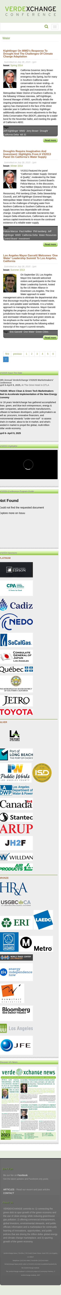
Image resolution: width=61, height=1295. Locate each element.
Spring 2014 (16, 65)
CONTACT (8, 1193)
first (7, 354)
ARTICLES (8, 1189)
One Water (29, 331)
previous (17, 354)
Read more (50, 140)
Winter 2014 (16, 165)
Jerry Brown (32, 131)
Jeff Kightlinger (10, 131)
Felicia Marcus (10, 231)
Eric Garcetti (16, 331)
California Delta (11, 134)
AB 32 (23, 134)
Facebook (22, 1175)
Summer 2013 (17, 270)
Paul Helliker (25, 231)
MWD (22, 131)
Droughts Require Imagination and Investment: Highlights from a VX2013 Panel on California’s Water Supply (27, 154)
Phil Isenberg (40, 231)
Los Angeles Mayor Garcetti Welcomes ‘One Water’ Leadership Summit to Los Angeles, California (30, 258)
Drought (44, 131)
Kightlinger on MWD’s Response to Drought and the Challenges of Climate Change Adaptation (28, 53)
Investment (24, 238)
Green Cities (42, 331)
